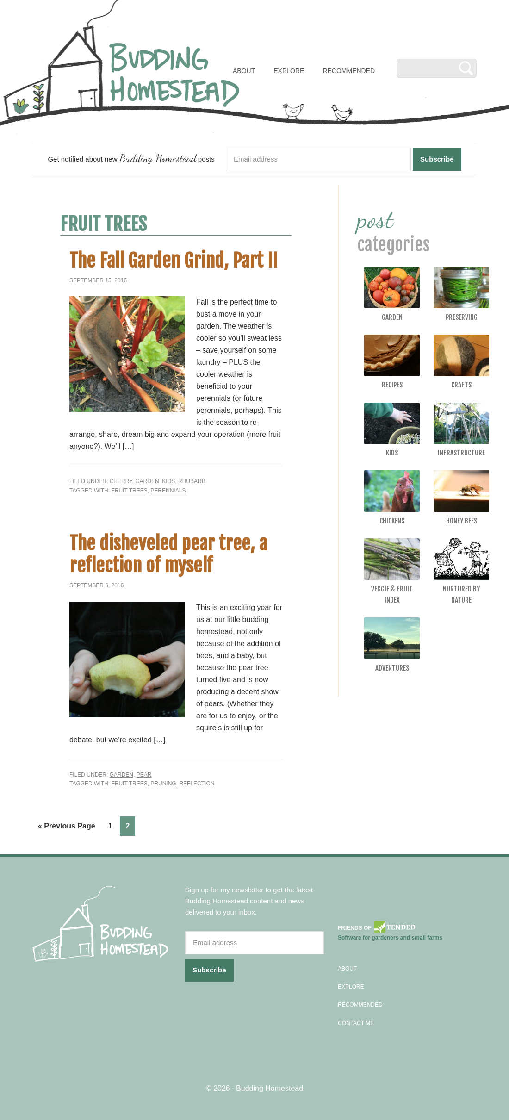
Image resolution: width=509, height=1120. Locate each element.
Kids (168, 481)
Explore (351, 986)
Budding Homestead (269, 1088)
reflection (196, 783)
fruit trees (129, 490)
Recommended (360, 1005)
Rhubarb (191, 481)
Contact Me (356, 1023)
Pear (144, 775)
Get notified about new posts (131, 158)
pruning (163, 783)
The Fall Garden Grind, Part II (173, 260)
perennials (168, 490)
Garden (147, 481)
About (347, 968)
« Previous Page (66, 826)
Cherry (121, 481)
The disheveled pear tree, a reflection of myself (168, 554)
